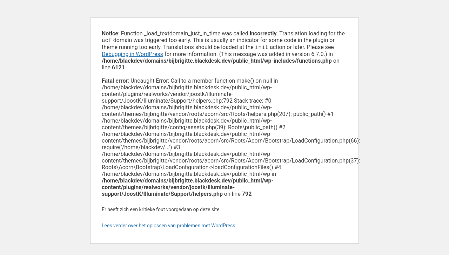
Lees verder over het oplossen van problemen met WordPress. (169, 227)
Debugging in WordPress (132, 55)
